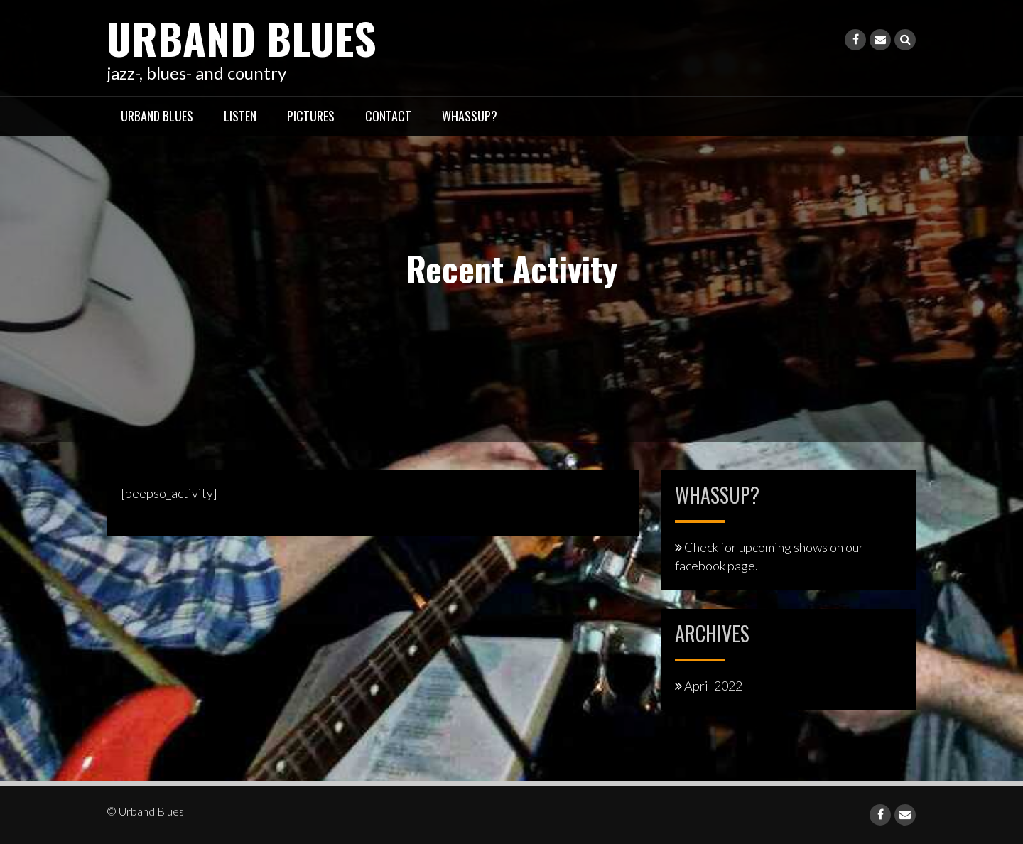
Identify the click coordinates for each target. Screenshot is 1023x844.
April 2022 (713, 685)
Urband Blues (242, 37)
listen (240, 116)
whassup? (469, 116)
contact (388, 116)
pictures (311, 116)
